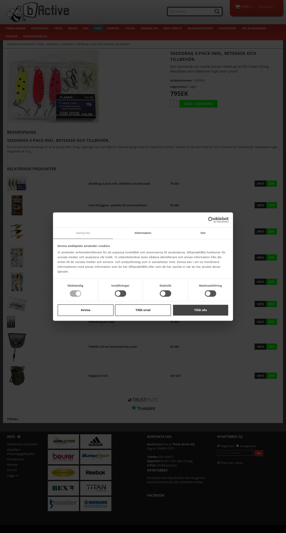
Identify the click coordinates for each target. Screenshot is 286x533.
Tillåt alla (200, 310)
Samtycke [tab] (83, 233)
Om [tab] (202, 233)
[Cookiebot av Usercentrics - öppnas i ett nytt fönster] (211, 220)
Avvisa (85, 310)
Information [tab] (143, 233)
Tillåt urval (143, 310)
